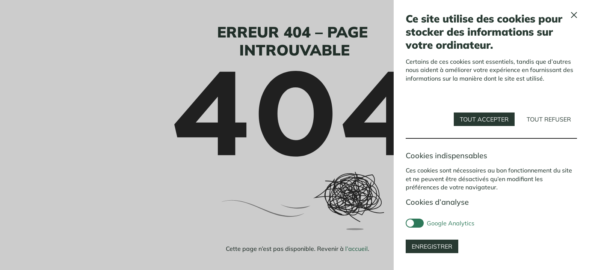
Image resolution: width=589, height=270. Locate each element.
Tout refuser (549, 119)
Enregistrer (432, 246)
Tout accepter (484, 119)
